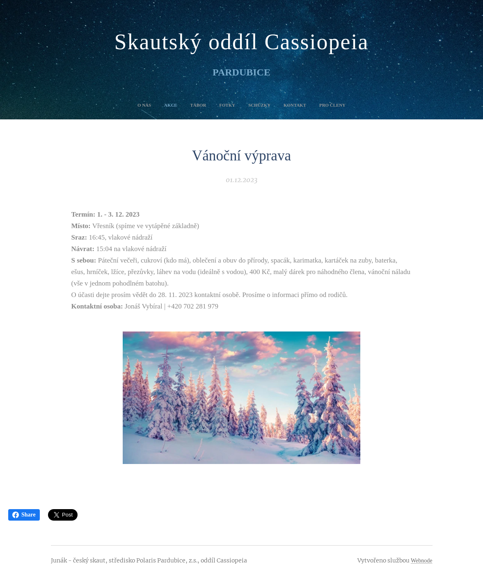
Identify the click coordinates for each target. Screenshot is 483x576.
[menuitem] (205, 105)
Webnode (422, 561)
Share (24, 515)
